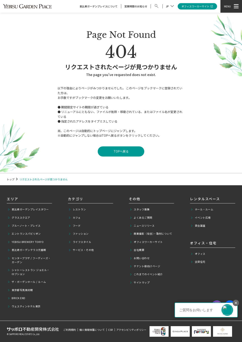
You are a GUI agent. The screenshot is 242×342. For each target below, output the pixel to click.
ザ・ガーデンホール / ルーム (27, 282)
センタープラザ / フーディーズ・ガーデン (29, 260)
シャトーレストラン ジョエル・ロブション (29, 272)
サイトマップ (140, 282)
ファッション (79, 234)
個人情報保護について (92, 329)
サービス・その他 (81, 250)
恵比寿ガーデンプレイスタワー (28, 209)
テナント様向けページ (145, 266)
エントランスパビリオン (24, 234)
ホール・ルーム (202, 209)
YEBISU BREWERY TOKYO (26, 242)
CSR (110, 329)
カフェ (75, 217)
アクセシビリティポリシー (131, 329)
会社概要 (137, 250)
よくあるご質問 (141, 217)
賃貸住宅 (198, 262)
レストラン (77, 209)
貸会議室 (198, 226)
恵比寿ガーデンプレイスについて (99, 6)
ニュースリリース (142, 226)
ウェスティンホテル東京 (24, 306)
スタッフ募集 (140, 209)
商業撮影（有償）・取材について (151, 234)
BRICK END (16, 298)
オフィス (198, 254)
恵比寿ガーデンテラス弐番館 (27, 250)
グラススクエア (19, 217)
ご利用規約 (69, 329)
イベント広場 (201, 217)
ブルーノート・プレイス (24, 226)
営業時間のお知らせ (135, 6)
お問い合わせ (140, 258)
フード (75, 226)
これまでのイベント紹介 (146, 274)
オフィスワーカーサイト (197, 6)
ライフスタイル (80, 242)
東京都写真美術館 (20, 290)
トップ (10, 179)
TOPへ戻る (121, 151)
